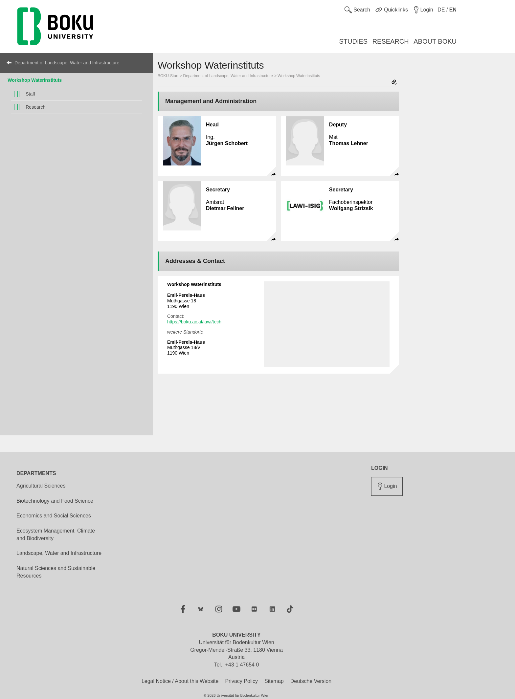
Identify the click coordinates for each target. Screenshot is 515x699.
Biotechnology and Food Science (54, 501)
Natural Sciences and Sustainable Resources (55, 572)
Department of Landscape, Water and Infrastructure (66, 62)
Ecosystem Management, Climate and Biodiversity (55, 534)
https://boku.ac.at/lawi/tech (194, 321)
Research (35, 107)
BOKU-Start (168, 76)
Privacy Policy (241, 681)
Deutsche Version (310, 681)
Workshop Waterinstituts (35, 80)
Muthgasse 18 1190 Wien (186, 301)
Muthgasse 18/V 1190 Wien (186, 347)
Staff (30, 94)
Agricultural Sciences (40, 486)
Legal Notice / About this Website (180, 681)
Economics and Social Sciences (53, 515)
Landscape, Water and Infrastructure (58, 553)
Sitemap (274, 681)
